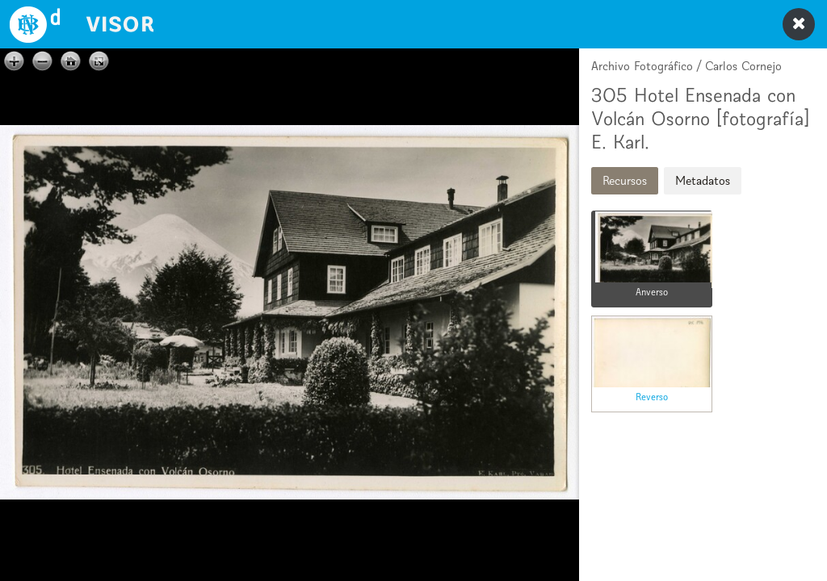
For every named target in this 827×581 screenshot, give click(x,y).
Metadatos (702, 180)
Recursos (624, 180)
